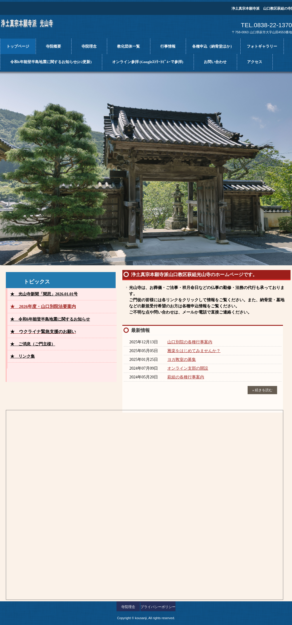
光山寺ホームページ (34, 25)
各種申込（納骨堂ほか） (213, 46)
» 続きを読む (262, 390)
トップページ (17, 46)
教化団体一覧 (128, 46)
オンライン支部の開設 (187, 368)
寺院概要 (53, 46)
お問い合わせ (215, 62)
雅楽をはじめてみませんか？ (193, 351)
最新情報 (140, 330)
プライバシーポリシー (157, 607)
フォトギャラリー (262, 46)
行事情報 (168, 46)
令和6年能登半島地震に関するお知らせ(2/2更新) (50, 62)
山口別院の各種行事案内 (189, 342)
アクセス (254, 62)
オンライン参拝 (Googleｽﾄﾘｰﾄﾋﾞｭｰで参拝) (147, 62)
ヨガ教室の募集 (181, 359)
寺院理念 (89, 46)
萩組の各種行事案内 (185, 377)
